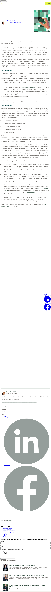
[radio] (27, 551)
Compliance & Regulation (7, 528)
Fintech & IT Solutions (7, 531)
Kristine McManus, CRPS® (10, 20)
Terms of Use (9, 520)
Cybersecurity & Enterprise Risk (9, 530)
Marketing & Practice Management (16, 22)
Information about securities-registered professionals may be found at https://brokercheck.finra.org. (19, 402)
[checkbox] (25, 552)
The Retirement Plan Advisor (8, 535)
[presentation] (7, 556)
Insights (33, 4)
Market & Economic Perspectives (9, 532)
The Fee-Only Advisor (7, 534)
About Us (38, 4)
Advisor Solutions (26, 4)
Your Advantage (18, 4)
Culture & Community (7, 529)
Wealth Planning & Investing (8, 536)
